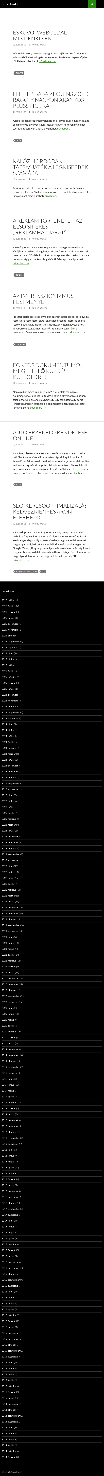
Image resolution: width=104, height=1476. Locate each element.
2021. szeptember (11, 925)
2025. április (8, 671)
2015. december (10, 1333)
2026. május (8, 600)
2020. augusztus (10, 1002)
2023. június (8, 801)
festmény (20, 344)
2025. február (9, 682)
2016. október (9, 1273)
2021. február (9, 966)
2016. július (8, 1291)
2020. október (9, 990)
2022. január (8, 901)
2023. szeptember (11, 783)
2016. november (10, 1268)
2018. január (8, 1185)
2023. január (8, 830)
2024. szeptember (11, 712)
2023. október (9, 777)
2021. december (10, 907)
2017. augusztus (10, 1214)
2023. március (9, 818)
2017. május (8, 1232)
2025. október (9, 635)
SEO (43, 572)
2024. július (8, 724)
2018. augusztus (10, 1143)
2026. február (9, 612)
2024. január (8, 759)
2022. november (10, 842)
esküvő (19, 73)
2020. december (10, 978)
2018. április (8, 1167)
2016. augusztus (10, 1285)
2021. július (8, 937)
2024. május (8, 736)
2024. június (8, 730)
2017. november (10, 1197)
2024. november (10, 700)
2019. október (9, 1061)
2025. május (8, 665)
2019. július (8, 1078)
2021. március (9, 960)
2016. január (8, 1327)
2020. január (8, 1043)
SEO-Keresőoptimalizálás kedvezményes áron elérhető (50, 511)
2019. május (8, 1090)
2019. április (8, 1096)
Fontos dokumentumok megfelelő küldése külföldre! (48, 371)
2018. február (9, 1179)
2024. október (9, 706)
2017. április (8, 1238)
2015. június (8, 1368)
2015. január (8, 1398)
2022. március (9, 889)
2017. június (8, 1226)
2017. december (10, 1191)
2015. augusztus (10, 1356)
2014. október (9, 1409)
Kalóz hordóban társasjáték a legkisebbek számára (50, 167)
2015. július (8, 1362)
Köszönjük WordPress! (12, 1472)
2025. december (10, 623)
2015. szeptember (11, 1350)
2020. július (8, 1007)
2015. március (9, 1386)
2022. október (9, 848)
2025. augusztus (10, 647)
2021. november (10, 913)
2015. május (8, 1374)
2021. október (9, 919)
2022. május (8, 877)
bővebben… (47, 61)
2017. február (9, 1250)
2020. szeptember (11, 996)
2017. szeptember (11, 1208)
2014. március (9, 1451)
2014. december (10, 1403)
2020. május (8, 1019)
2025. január (8, 688)
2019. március (9, 1102)
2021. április (8, 954)
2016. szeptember (11, 1279)
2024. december (10, 694)
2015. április (8, 1380)
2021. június (8, 942)
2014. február (9, 1457)
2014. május (8, 1439)
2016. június (8, 1297)
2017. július (8, 1220)
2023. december (10, 765)
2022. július (8, 866)
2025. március (9, 677)
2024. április (8, 742)
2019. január (8, 1114)
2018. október (9, 1132)
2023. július (8, 795)
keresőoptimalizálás (26, 572)
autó (18, 485)
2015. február (9, 1392)
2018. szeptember (11, 1138)
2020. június (8, 1013)
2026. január (8, 617)
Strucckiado (9, 4)
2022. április (8, 883)
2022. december (10, 836)
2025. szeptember (11, 641)
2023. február (9, 824)
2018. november (10, 1126)
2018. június (8, 1155)
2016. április (8, 1309)
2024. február (9, 753)
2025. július (8, 653)
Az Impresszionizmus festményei (43, 298)
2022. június (8, 872)
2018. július (8, 1149)
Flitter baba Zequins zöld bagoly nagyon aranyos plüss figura (50, 99)
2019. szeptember (11, 1067)
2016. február (9, 1321)
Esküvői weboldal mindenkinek (40, 35)
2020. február (9, 1037)
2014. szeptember (11, 1415)
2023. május (8, 807)
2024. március (9, 747)
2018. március (9, 1173)
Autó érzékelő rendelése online (50, 435)
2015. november (10, 1338)
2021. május (8, 948)
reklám (19, 275)
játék (18, 140)
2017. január (8, 1256)
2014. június (8, 1433)
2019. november (10, 1055)
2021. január (8, 972)
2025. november (10, 629)
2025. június (8, 659)
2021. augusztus (10, 931)
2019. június (8, 1084)
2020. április (8, 1025)
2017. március (9, 1244)
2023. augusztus (10, 789)
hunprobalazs (39, 45)
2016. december (10, 1262)
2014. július (8, 1427)
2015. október (9, 1344)
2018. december (10, 1120)
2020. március (9, 1031)
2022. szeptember (11, 854)
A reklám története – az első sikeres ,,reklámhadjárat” (48, 226)
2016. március (9, 1315)
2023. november (10, 771)
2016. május (8, 1303)
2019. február (9, 1108)
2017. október (9, 1203)
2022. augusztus (10, 860)
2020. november (10, 984)
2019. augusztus (10, 1072)
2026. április (8, 606)
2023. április (8, 812)
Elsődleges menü (100, 4)
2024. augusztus (10, 718)
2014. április (8, 1445)
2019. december (10, 1049)
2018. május (8, 1161)
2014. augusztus (10, 1421)
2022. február (9, 895)
